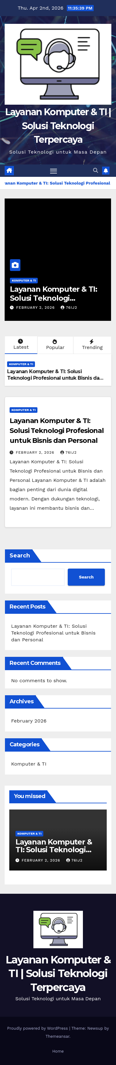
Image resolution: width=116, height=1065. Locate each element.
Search (20, 555)
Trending (91, 344)
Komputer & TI (24, 280)
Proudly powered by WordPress (38, 1028)
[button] (95, 170)
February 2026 (28, 721)
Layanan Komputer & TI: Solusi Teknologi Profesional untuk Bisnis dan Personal (55, 378)
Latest (20, 344)
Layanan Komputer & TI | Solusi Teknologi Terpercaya (58, 125)
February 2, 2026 (36, 307)
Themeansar (57, 1036)
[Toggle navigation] (53, 170)
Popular (54, 344)
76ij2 (69, 307)
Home (58, 1051)
